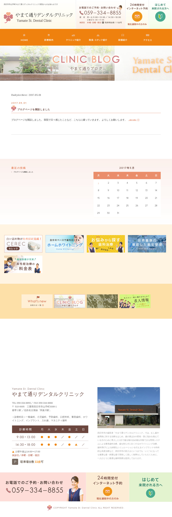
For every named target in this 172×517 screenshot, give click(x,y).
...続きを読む (135, 120)
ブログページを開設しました (44, 109)
